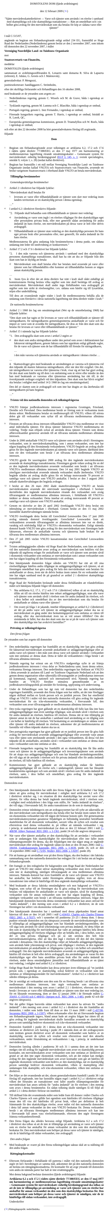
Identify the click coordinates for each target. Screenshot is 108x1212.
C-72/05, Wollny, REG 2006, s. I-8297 (58, 850)
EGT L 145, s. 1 (68, 157)
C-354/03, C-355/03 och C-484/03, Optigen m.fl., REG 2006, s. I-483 (56, 995)
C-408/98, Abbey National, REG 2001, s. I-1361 (56, 830)
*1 (66, 11)
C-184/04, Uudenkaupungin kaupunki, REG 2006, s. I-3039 (56, 846)
